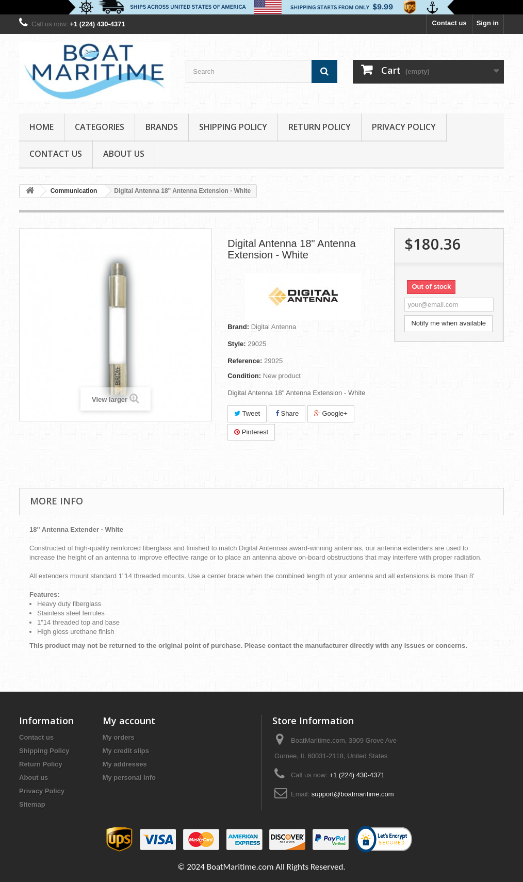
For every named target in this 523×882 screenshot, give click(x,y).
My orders (119, 737)
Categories (99, 127)
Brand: (238, 327)
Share (287, 413)
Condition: (244, 376)
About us (123, 153)
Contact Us (55, 153)
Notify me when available (448, 323)
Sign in (488, 23)
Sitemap (32, 804)
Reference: (244, 361)
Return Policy (319, 127)
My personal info (129, 777)
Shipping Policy (233, 127)
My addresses (125, 764)
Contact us (449, 23)
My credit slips (126, 751)
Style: (236, 344)
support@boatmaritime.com (353, 794)
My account (129, 720)
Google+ (331, 413)
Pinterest (251, 432)
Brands (161, 127)
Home (41, 127)
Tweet (247, 413)
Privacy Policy (404, 127)
